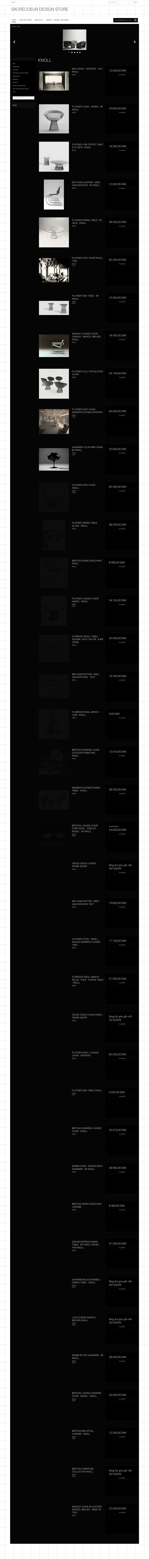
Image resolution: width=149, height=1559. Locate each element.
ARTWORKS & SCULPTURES (20, 73)
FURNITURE (16, 67)
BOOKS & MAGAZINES (19, 85)
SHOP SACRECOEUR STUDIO (21, 89)
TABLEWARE (16, 76)
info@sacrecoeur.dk (122, 1549)
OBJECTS (15, 82)
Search (135, 2)
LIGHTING (15, 70)
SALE (14, 92)
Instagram (74, 1551)
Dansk (13, 2)
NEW (14, 63)
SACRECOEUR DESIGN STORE (39, 9)
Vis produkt (122, 74)
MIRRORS (15, 79)
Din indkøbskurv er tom (126, 20)
